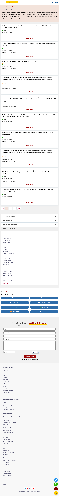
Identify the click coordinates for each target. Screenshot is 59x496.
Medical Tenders (7, 255)
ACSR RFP (5, 402)
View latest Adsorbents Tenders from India (20, 6)
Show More (5, 283)
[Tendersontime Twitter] (32, 488)
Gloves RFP (6, 424)
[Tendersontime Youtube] (27, 488)
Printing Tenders (7, 260)
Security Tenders (7, 264)
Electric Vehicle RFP (8, 413)
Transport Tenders (7, 277)
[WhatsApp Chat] (56, 484)
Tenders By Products (10, 229)
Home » (3, 6)
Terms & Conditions (8, 390)
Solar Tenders (6, 269)
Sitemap (5, 396)
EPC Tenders (6, 247)
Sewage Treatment (7, 445)
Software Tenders (7, 268)
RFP (4, 482)
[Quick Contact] (56, 480)
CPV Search (6, 462)
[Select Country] (29, 339)
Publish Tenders (7, 477)
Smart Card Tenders (7, 266)
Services (5, 374)
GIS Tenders (5, 249)
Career (5, 388)
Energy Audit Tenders (8, 246)
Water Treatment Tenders (9, 280)
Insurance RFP (6, 434)
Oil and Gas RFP (7, 439)
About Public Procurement (9, 460)
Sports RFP (6, 447)
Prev (3, 208)
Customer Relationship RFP (9, 409)
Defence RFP (6, 411)
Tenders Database (7, 475)
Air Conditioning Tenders (9, 235)
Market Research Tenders (9, 253)
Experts (5, 383)
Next (19, 208)
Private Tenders (7, 473)
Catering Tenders (7, 238)
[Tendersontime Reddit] (34, 488)
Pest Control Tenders (8, 258)
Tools (4, 484)
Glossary (5, 480)
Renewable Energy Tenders (9, 262)
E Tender (5, 466)
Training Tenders (7, 273)
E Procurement (6, 464)
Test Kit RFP (6, 450)
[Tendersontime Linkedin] (25, 488)
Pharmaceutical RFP (8, 441)
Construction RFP (7, 405)
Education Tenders (7, 244)
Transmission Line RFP (8, 452)
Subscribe (5, 375)
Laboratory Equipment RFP (9, 436)
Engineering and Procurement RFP (11, 416)
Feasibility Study (7, 467)
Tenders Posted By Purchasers (10, 385)
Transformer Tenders (8, 275)
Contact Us (6, 372)
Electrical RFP (6, 415)
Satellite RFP (6, 443)
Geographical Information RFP (10, 422)
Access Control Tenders (8, 233)
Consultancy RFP (7, 407)
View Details (29, 38)
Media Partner (6, 386)
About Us (5, 370)
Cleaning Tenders (7, 242)
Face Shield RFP (7, 420)
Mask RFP (5, 437)
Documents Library (7, 469)
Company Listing (7, 478)
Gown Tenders (6, 251)
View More (6, 454)
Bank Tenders (6, 236)
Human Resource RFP (8, 432)
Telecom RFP (6, 448)
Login (51, 2)
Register (56, 2)
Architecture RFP (7, 404)
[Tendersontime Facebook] (29, 488)
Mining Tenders (6, 257)
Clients (5, 377)
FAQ (4, 394)
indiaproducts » (8, 6)
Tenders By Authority (10, 225)
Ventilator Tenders (7, 279)
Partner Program (7, 381)
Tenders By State (9, 216)
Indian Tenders (6, 471)
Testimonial (6, 379)
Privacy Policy (6, 392)
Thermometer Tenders (8, 271)
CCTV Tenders (6, 240)
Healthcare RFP (7, 430)
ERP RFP (5, 418)
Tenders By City (8, 220)
